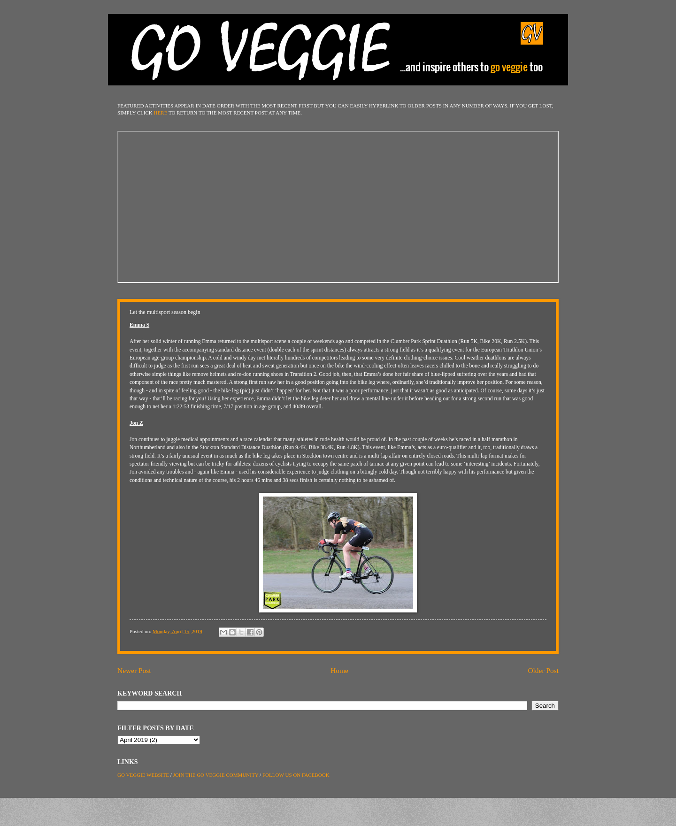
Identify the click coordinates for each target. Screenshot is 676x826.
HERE (161, 112)
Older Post (543, 670)
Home (339, 670)
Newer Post (134, 670)
